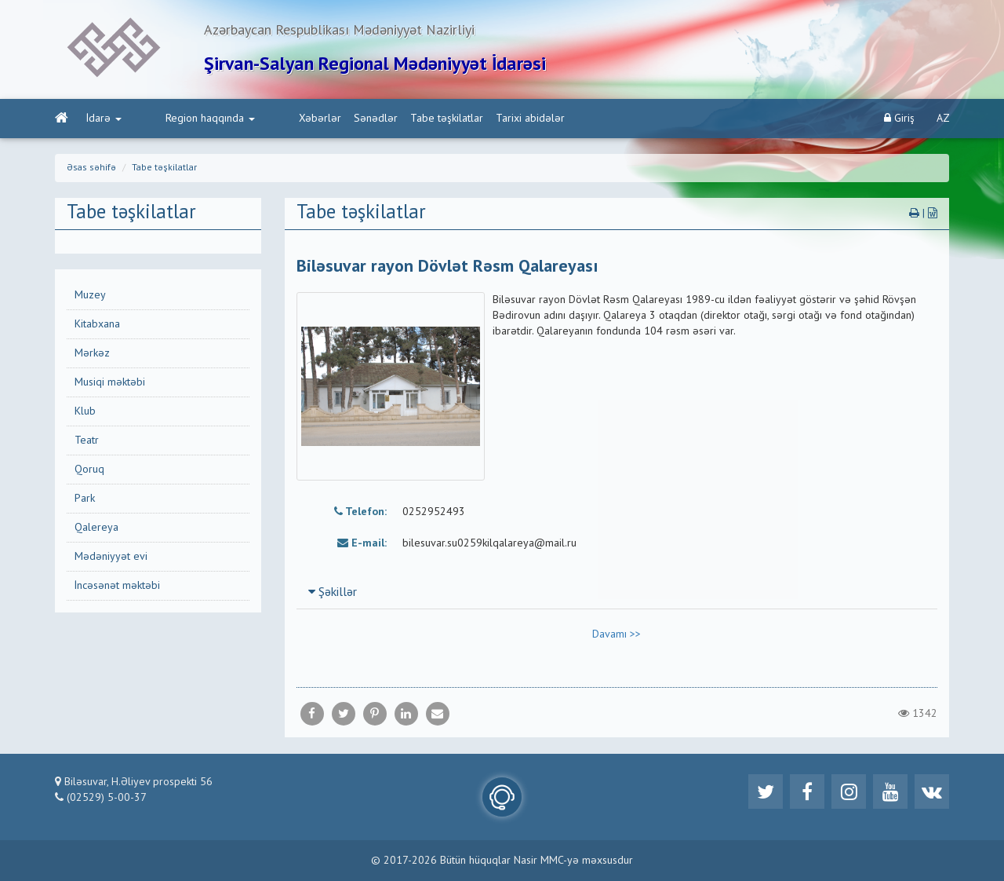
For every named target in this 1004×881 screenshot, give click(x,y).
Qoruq (89, 469)
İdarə (104, 118)
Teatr (87, 440)
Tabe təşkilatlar (383, 118)
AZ (943, 118)
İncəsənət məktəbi (117, 585)
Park (85, 498)
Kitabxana (97, 324)
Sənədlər (313, 118)
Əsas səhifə (91, 168)
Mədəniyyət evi (111, 556)
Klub (85, 411)
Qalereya (96, 527)
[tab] (617, 592)
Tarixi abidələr (467, 118)
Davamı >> (616, 634)
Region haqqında (179, 118)
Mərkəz (92, 353)
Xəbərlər (257, 118)
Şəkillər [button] (332, 593)
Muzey (90, 295)
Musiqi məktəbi (110, 382)
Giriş (899, 118)
